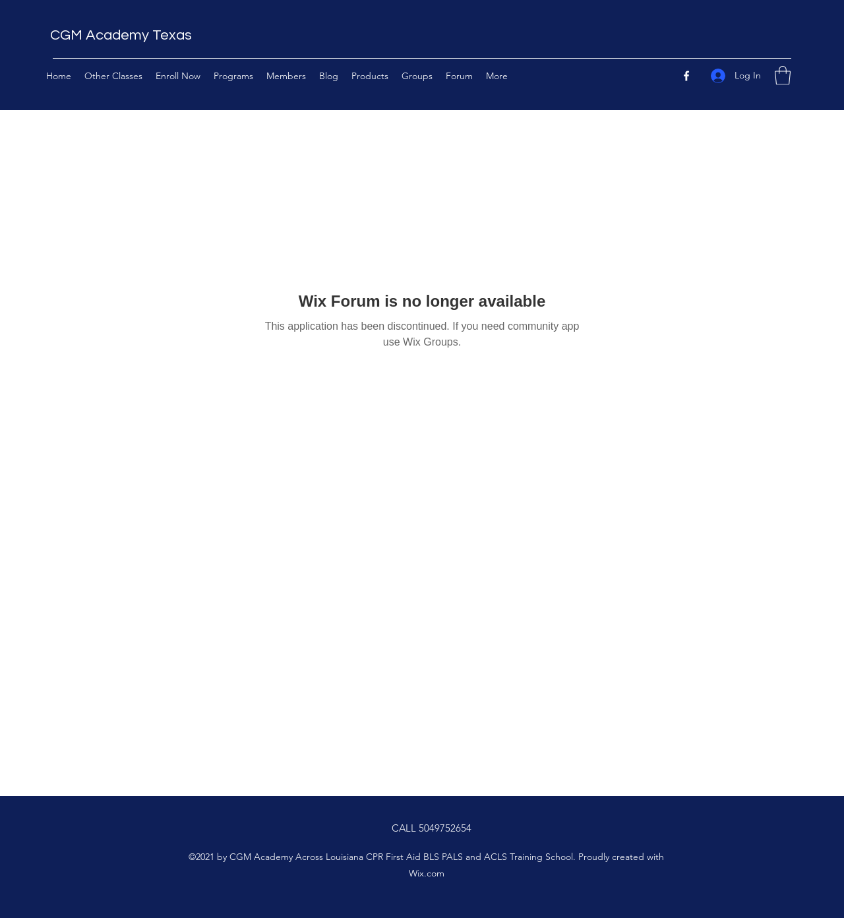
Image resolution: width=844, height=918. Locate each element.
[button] (783, 75)
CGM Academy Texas (121, 35)
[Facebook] (686, 75)
